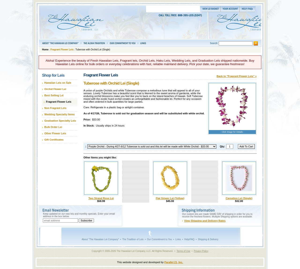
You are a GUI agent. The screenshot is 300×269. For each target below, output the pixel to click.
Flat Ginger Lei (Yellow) (170, 198)
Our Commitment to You (159, 239)
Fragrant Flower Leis (61, 49)
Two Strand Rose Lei (101, 198)
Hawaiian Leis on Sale (57, 82)
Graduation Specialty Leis (60, 120)
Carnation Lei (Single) (239, 198)
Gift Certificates (54, 139)
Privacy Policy (201, 251)
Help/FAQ (189, 239)
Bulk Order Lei (53, 127)
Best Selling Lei (54, 95)
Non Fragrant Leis (55, 108)
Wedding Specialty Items (59, 114)
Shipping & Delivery (208, 239)
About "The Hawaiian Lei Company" (100, 239)
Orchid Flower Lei (55, 89)
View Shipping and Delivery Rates (204, 220)
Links (178, 239)
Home (45, 49)
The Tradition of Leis (133, 239)
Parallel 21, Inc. (173, 262)
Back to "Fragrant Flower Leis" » (237, 76)
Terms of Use (183, 251)
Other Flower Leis (55, 133)
